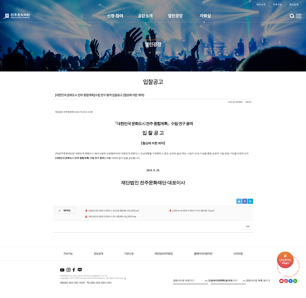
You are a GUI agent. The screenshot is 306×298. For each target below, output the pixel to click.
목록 (247, 227)
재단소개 (261, 4)
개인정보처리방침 (163, 253)
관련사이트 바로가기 (183, 280)
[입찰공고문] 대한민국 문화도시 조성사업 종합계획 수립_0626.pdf (113, 211)
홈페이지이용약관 (203, 253)
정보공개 (293, 4)
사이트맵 (238, 253)
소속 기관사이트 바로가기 (224, 280)
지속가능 (277, 4)
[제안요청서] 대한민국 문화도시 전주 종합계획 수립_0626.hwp (112, 216)
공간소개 (145, 15)
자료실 (205, 15)
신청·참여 (115, 15)
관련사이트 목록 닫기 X (258, 280)
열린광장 (175, 15)
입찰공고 (158, 52)
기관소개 (128, 253)
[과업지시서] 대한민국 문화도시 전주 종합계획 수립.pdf (193, 211)
